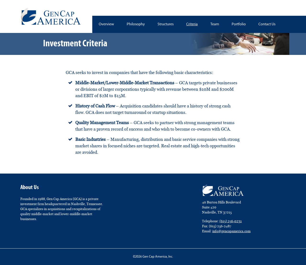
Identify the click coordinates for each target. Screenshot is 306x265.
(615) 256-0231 (230, 221)
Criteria (192, 24)
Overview (106, 24)
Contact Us (266, 24)
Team (214, 24)
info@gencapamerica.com (231, 231)
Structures (166, 24)
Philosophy (136, 24)
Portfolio (239, 24)
